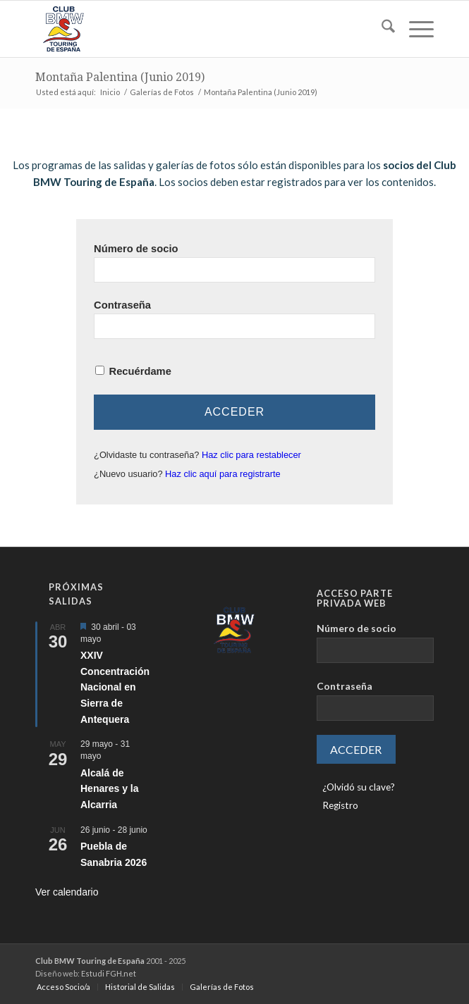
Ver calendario (67, 892)
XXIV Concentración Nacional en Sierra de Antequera (115, 687)
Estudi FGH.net (108, 973)
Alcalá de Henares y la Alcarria (109, 788)
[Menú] (414, 29)
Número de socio (136, 248)
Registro (340, 805)
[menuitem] (381, 29)
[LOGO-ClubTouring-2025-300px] (194, 29)
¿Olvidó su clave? (358, 787)
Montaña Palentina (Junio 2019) (120, 77)
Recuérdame (140, 371)
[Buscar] (381, 29)
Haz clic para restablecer (251, 455)
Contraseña (122, 305)
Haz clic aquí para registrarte (223, 474)
